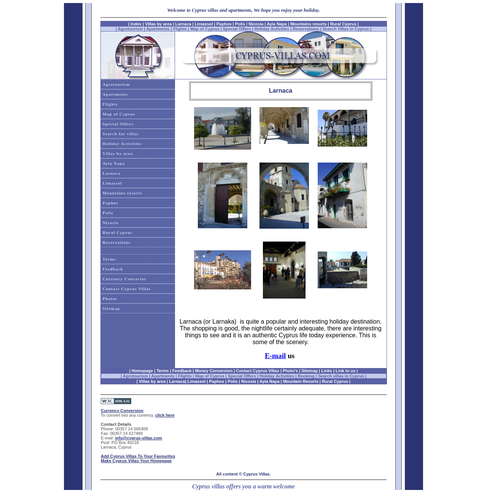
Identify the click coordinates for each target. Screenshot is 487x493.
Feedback (113, 269)
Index (136, 24)
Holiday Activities (272, 29)
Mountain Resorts (300, 381)
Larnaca (183, 24)
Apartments (158, 29)
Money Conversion (213, 370)
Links (326, 370)
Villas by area (158, 24)
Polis (240, 24)
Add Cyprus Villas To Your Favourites (138, 456)
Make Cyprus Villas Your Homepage (136, 460)
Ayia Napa (277, 24)
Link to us (345, 370)
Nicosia (255, 24)
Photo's (290, 370)
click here (165, 415)
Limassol (204, 24)
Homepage (142, 370)
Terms (109, 259)
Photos (110, 298)
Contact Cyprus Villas (127, 288)
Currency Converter (125, 279)
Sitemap (111, 308)
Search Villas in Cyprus (346, 29)
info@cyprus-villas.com (138, 438)
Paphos (224, 24)
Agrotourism (130, 29)
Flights (180, 29)
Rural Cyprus (343, 24)
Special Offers (237, 29)
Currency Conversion (122, 410)
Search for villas (121, 133)
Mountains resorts (308, 24)
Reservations (306, 29)
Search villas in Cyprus (341, 376)
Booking (306, 376)
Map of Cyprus (204, 29)
